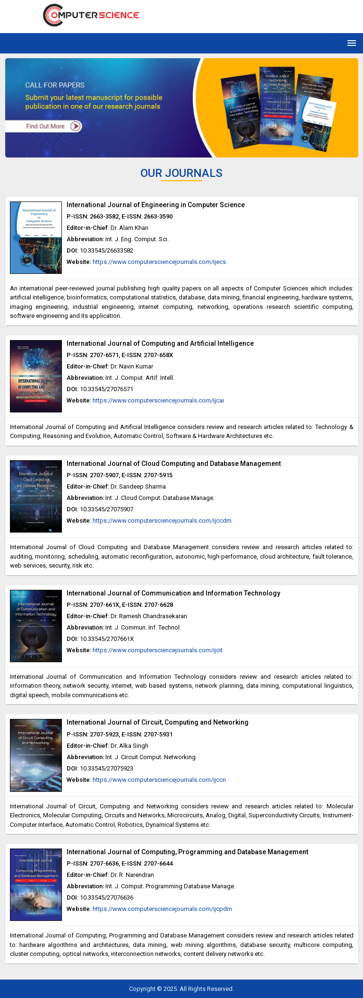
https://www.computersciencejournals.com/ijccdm (162, 520)
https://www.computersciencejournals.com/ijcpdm (162, 908)
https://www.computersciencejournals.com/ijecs (159, 261)
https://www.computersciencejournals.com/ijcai (158, 400)
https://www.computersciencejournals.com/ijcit (158, 650)
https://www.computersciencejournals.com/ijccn (159, 779)
